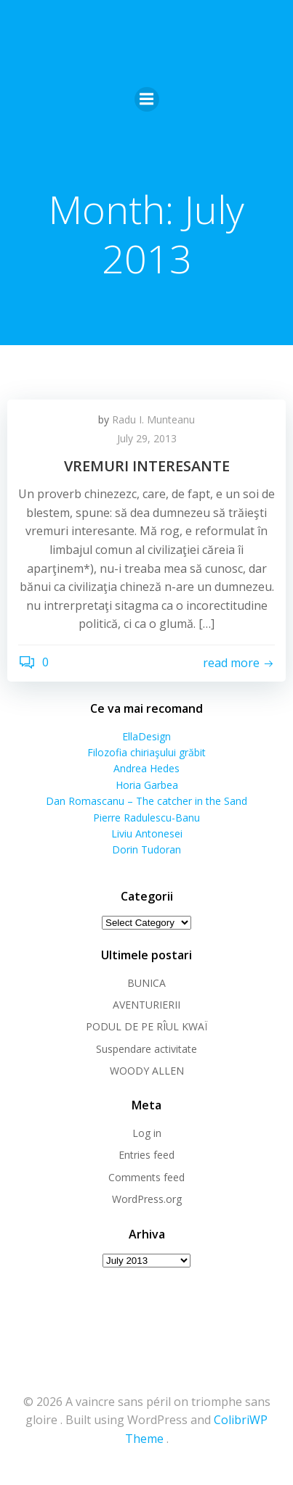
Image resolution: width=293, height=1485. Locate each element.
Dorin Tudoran (146, 849)
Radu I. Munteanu (153, 419)
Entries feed (146, 1155)
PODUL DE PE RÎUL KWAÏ (146, 1026)
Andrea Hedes (146, 768)
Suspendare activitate (146, 1049)
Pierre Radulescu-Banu (146, 817)
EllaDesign (146, 736)
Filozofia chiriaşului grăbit (146, 752)
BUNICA (146, 983)
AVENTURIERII (146, 1005)
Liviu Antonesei (146, 833)
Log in (146, 1133)
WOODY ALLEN (147, 1070)
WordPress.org (147, 1199)
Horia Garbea (147, 785)
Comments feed (146, 1177)
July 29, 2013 (147, 438)
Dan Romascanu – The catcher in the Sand (146, 801)
